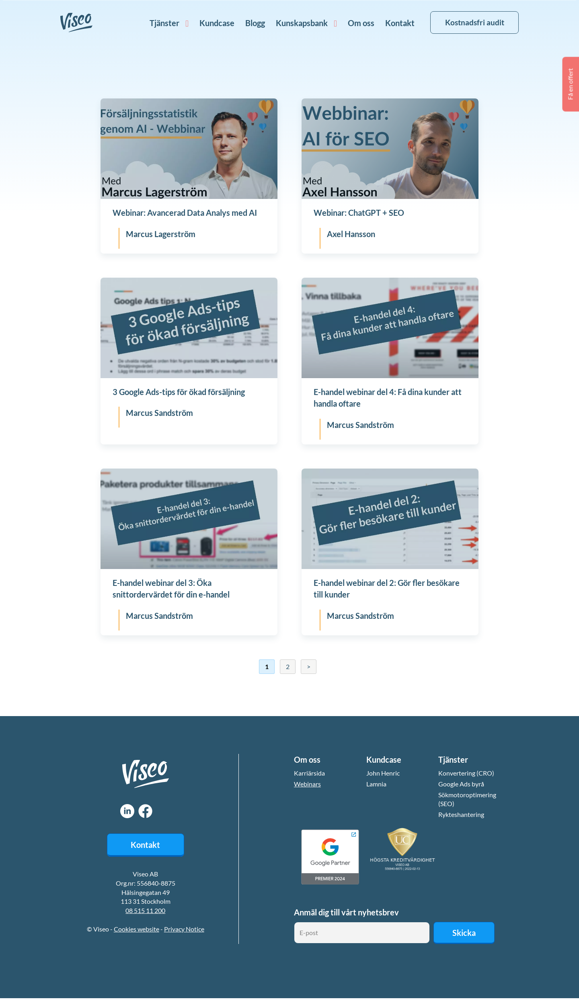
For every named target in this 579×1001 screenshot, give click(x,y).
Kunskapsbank (296, 23)
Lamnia (376, 784)
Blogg (249, 23)
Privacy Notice (184, 929)
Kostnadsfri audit (471, 22)
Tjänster (159, 23)
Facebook (145, 810)
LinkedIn (127, 810)
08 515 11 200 (145, 911)
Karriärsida (309, 773)
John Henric (383, 773)
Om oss (355, 23)
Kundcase (211, 23)
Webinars (307, 784)
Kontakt (394, 23)
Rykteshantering (461, 815)
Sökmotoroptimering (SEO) (467, 799)
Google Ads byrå (461, 784)
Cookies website (136, 929)
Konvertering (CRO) (466, 773)
